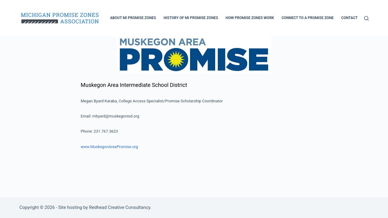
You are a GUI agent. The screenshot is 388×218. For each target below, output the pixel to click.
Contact (349, 18)
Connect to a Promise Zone (308, 18)
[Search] (366, 18)
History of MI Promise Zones (190, 18)
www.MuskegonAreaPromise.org (109, 146)
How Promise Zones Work (250, 18)
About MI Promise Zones (133, 18)
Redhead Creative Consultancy (119, 207)
